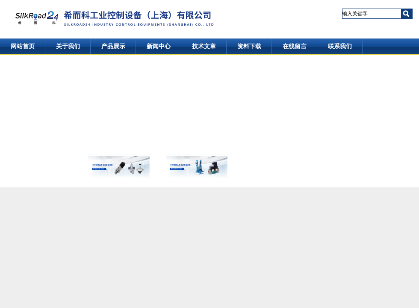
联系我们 (340, 46)
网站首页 (23, 46)
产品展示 (113, 46)
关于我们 (68, 46)
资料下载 (249, 46)
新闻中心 (159, 46)
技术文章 (204, 46)
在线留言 (295, 46)
